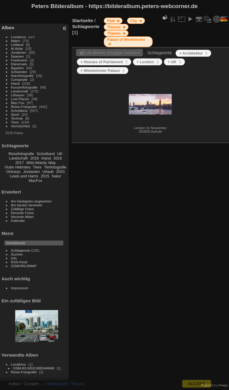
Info (14, 258)
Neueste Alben (22, 217)
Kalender (18, 220)
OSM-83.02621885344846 (34, 368)
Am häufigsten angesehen (31, 201)
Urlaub (48, 171)
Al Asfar (17, 48)
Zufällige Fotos (22, 209)
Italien (15, 41)
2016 (57, 158)
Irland (15, 83)
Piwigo (223, 385)
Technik (17, 118)
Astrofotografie (22, 76)
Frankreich (19, 60)
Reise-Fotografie (24, 107)
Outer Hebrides (17, 167)
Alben (7, 27)
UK (60, 153)
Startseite (82, 20)
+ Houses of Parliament (104, 62)
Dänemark (19, 64)
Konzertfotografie (24, 87)
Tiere (15, 122)
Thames (114, 33)
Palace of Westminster (126, 40)
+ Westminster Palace (103, 70)
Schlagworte (20, 250)
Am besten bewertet (26, 205)
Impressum (19, 288)
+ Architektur (193, 53)
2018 (34, 158)
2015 (45, 176)
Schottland (19, 110)
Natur (56, 176)
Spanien (17, 56)
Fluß (111, 21)
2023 (60, 171)
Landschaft (19, 91)
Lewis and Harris (24, 176)
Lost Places (20, 99)
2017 (19, 162)
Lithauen (17, 95)
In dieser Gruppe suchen (113, 52)
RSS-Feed (19, 262)
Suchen (17, 254)
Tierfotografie (55, 167)
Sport (15, 114)
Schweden (19, 72)
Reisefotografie (21, 153)
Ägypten (17, 68)
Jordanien (19, 52)
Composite (19, 79)
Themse (114, 27)
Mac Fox (17, 103)
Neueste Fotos (22, 213)
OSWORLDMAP (24, 266)
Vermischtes (20, 126)
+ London (148, 62)
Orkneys (13, 171)
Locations (18, 37)
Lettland (17, 45)
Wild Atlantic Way (40, 162)
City (134, 21)
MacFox (35, 180)
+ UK (174, 62)
